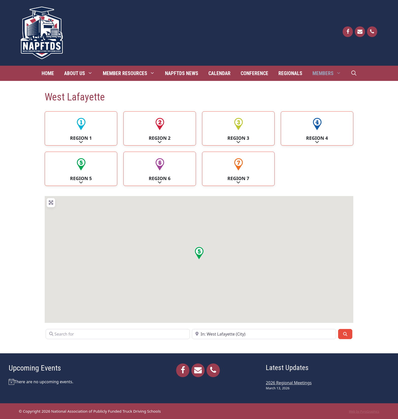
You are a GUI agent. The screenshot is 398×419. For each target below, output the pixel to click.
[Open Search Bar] (353, 73)
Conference (254, 73)
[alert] (70, 382)
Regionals (290, 73)
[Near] (264, 334)
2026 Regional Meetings (288, 383)
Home (48, 73)
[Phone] (372, 31)
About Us (81, 73)
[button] (199, 253)
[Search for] (118, 334)
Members (329, 73)
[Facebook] (348, 31)
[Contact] (360, 31)
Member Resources (131, 73)
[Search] (345, 334)
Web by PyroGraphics (364, 411)
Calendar (219, 73)
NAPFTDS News (181, 73)
